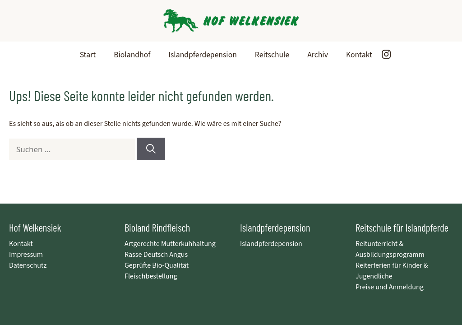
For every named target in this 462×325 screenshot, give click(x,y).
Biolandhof (132, 54)
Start (88, 54)
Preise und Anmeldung (390, 287)
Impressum (26, 255)
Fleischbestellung (151, 276)
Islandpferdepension (202, 54)
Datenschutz (27, 265)
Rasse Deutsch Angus (156, 255)
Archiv (317, 54)
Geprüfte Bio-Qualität (157, 265)
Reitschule (272, 54)
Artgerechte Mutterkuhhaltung (170, 244)
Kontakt (359, 54)
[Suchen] (151, 149)
